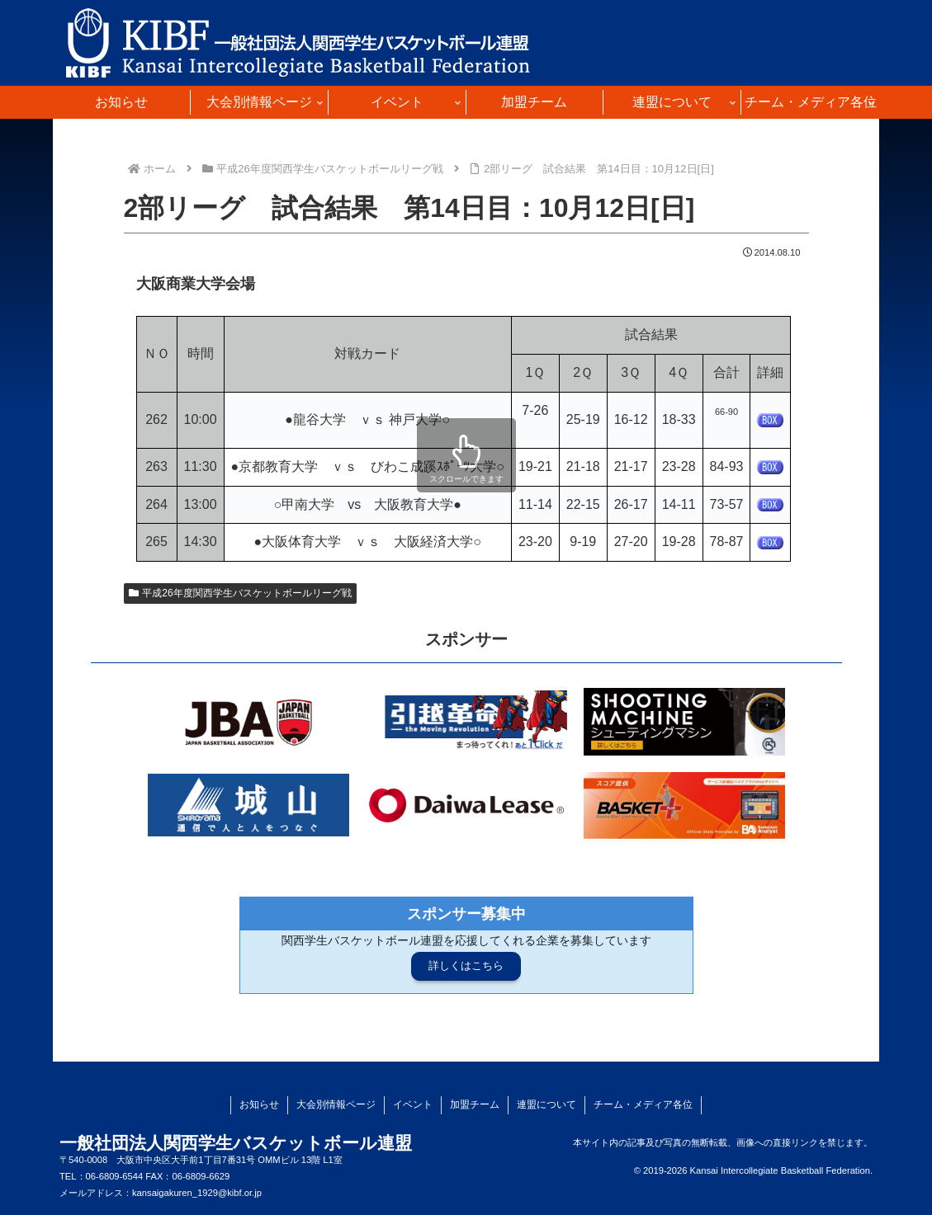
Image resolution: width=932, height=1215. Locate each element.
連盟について (546, 1104)
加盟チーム (474, 1104)
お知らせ (259, 1104)
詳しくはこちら (466, 965)
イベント (413, 1104)
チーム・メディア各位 (643, 1104)
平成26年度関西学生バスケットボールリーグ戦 (240, 593)
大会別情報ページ (336, 1104)
